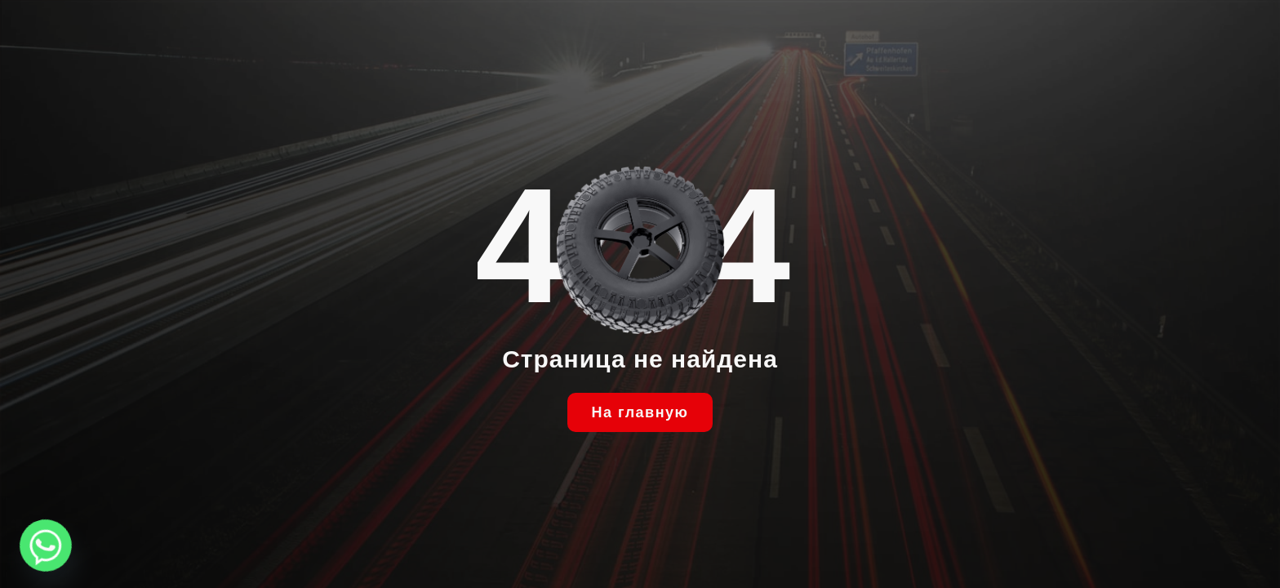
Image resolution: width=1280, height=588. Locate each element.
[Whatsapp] (46, 545)
